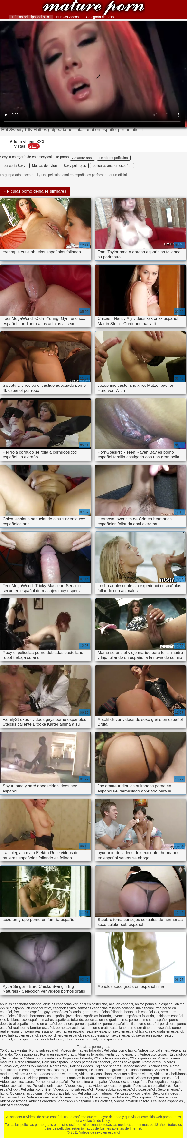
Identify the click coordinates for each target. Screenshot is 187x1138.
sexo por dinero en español (60, 1035)
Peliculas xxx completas (133, 1093)
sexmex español (99, 1031)
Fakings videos (81, 1066)
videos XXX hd (26, 1074)
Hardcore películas (113, 158)
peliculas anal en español (112, 166)
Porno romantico (27, 1062)
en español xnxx (38, 1008)
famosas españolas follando (99, 1008)
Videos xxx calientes (153, 1050)
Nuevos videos (67, 17)
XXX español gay (143, 1058)
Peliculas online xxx (48, 1086)
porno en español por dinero (51, 1024)
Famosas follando (81, 1078)
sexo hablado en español (19, 1035)
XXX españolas (26, 1054)
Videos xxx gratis (78, 1086)
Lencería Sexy (14, 166)
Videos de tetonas (13, 1101)
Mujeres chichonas (74, 1097)
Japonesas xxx (135, 1066)
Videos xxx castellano (95, 1074)
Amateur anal (82, 158)
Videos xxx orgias (154, 1054)
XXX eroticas (102, 1101)
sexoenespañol (122, 1035)
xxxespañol (147, 1089)
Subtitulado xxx (14, 1078)
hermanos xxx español (47, 1016)
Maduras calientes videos (132, 1074)
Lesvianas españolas (167, 1101)
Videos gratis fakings (60, 1093)
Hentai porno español (121, 1054)
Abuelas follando (90, 1054)
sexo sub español (96, 1035)
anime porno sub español (154, 1004)
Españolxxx (178, 1054)
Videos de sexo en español (93, 8)
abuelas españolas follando (20, 1004)
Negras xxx (59, 1066)
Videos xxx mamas (34, 1066)
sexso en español (149, 1035)
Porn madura (77, 1070)
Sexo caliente (12, 1058)
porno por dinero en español (149, 1027)
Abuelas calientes (42, 1101)
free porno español (28, 1012)
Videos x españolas (15, 1105)
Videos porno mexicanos (46, 1078)
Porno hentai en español (115, 1078)
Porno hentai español (52, 1082)
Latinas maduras (12, 1097)
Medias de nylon (44, 166)
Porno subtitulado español (116, 1089)
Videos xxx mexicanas (17, 1082)
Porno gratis (152, 1062)
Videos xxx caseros (50, 1070)
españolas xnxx (64, 1008)
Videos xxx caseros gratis (112, 1086)
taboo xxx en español (81, 1039)
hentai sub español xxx (141, 1012)
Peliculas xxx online (36, 1089)
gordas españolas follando (102, 1012)
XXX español (142, 1097)
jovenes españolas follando (133, 1016)
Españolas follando (77, 1058)
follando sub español (138, 1008)
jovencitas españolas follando (88, 1016)
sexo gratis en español (166, 1031)
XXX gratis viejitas (14, 1050)
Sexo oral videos (166, 1093)
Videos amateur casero (131, 1101)
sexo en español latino (130, 1031)
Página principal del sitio (30, 17)
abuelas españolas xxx (60, 1004)
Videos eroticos (166, 1097)
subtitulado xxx (51, 1039)
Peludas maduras (139, 1070)
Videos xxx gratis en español (158, 1078)
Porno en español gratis (58, 1054)
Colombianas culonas (26, 1093)
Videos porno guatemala (42, 1058)
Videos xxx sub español (128, 1082)
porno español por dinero (156, 1024)
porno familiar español (37, 1027)
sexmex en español (70, 1031)
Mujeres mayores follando (110, 1097)
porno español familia (119, 1024)
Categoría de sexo (100, 17)
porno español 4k (88, 1024)
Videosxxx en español (74, 1101)
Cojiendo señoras (108, 1066)
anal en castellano (93, 1004)
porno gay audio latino (73, 1027)
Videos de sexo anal (42, 1097)
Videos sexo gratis (126, 1062)
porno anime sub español (148, 1020)
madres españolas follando (62, 1020)
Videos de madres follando (81, 1050)
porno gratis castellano (108, 1027)
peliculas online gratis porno (106, 1020)
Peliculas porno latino (120, 1050)
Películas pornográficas (106, 1070)
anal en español (121, 1004)
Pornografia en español (166, 1082)
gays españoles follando (62, 1012)
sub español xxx (26, 1039)
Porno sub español (44, 1050)
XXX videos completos (111, 1058)
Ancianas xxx (158, 1066)
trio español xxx (110, 1039)
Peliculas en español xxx (152, 1086)
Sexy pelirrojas (75, 166)
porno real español (39, 1031)
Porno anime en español (89, 1082)
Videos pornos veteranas (58, 1074)
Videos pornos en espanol (91, 1062)
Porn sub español (55, 1062)
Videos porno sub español (73, 1089)
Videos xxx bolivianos (170, 1074)
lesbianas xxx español (23, 1020)
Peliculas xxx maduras (95, 1093)
